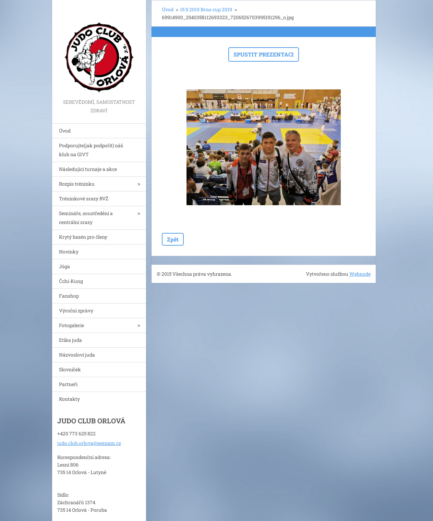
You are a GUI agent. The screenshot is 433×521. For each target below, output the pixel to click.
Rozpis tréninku (77, 184)
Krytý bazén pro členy (83, 237)
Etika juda (70, 340)
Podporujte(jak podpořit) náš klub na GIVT (91, 150)
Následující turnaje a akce (88, 169)
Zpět (173, 239)
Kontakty (69, 399)
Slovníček (70, 369)
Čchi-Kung (71, 281)
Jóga (64, 266)
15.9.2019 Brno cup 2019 (206, 9)
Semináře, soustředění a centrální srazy (86, 217)
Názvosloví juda (77, 354)
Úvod (65, 130)
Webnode (360, 274)
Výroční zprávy (76, 310)
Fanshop (69, 296)
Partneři (68, 384)
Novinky (69, 251)
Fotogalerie (71, 325)
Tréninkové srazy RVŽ (83, 198)
